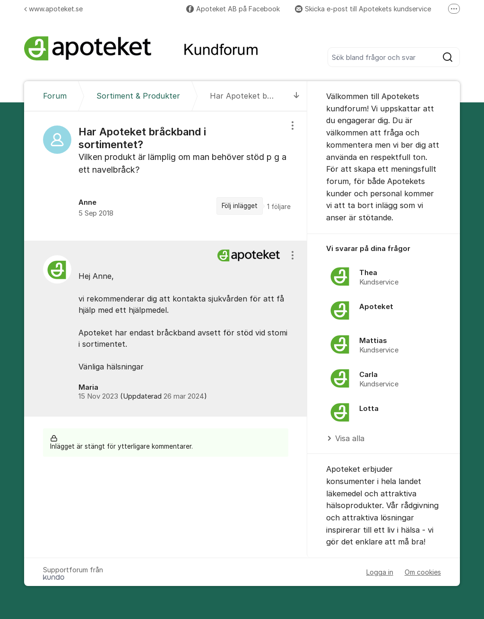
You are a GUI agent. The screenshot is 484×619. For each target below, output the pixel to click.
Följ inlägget (240, 205)
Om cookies (423, 572)
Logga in (379, 572)
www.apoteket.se (53, 9)
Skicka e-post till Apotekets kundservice (363, 9)
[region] (165, 175)
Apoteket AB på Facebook (233, 9)
